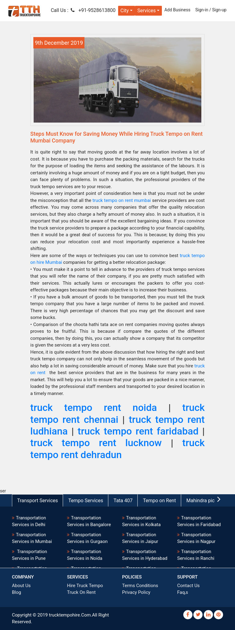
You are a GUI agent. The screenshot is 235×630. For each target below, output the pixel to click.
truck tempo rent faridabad (140, 431)
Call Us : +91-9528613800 (83, 10)
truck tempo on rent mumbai (121, 200)
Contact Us (188, 585)
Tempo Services (85, 500)
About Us (21, 585)
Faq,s (182, 592)
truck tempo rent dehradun (117, 448)
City (125, 10)
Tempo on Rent (159, 500)
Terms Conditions (140, 585)
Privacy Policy (136, 592)
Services (146, 10)
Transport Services (37, 500)
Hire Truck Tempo (85, 585)
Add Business (177, 9)
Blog (16, 592)
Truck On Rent (81, 592)
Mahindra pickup (204, 500)
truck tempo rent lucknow (96, 443)
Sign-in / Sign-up (210, 9)
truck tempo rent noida (93, 407)
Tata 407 (123, 500)
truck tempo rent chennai (117, 413)
